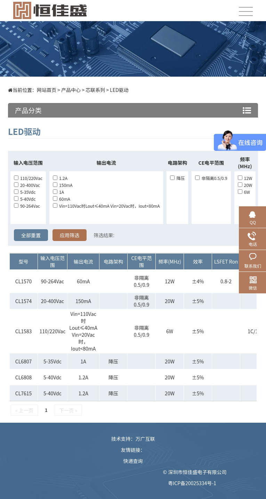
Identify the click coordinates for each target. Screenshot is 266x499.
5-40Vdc (24, 199)
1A (58, 192)
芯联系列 (95, 89)
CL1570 (23, 281)
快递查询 (133, 460)
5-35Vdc (24, 192)
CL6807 (23, 361)
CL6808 (23, 377)
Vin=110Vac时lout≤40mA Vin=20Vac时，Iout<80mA (106, 206)
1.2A (60, 178)
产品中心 (71, 89)
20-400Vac (27, 185)
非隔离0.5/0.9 (211, 178)
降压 (177, 178)
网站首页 (46, 89)
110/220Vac (28, 178)
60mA (61, 199)
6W (244, 192)
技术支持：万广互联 (133, 438)
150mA (62, 185)
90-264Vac (27, 206)
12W (245, 178)
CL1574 (23, 301)
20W (245, 185)
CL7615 (23, 393)
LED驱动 (119, 89)
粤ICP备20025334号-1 (192, 483)
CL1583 (23, 331)
